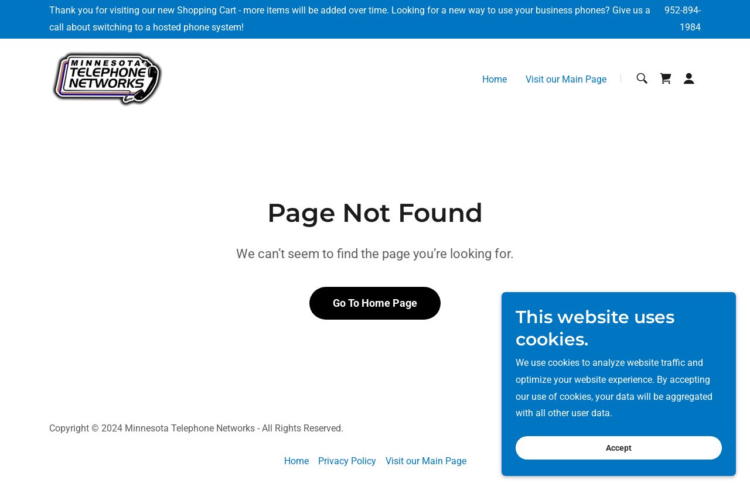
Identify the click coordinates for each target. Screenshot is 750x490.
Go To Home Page (375, 303)
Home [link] (494, 79)
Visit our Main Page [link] (566, 79)
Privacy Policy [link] (347, 461)
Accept (619, 448)
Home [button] (296, 461)
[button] (689, 78)
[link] (107, 77)
